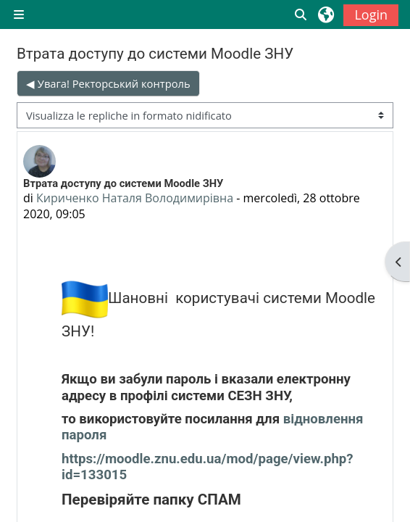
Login (371, 14)
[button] (301, 14)
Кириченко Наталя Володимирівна (134, 198)
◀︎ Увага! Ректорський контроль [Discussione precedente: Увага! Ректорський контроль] (108, 83)
